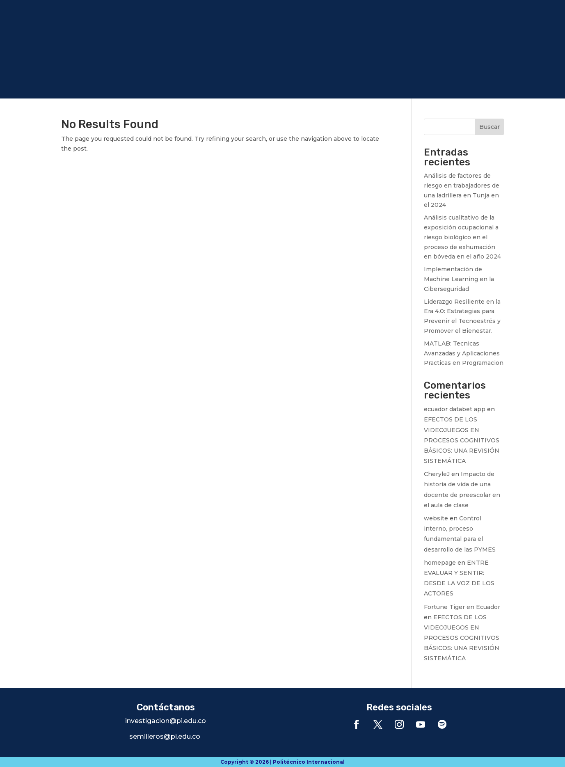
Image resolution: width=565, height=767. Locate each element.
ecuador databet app (454, 409)
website (436, 518)
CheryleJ (437, 474)
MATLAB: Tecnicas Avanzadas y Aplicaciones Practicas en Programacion (463, 353)
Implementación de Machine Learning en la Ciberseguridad (459, 279)
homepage (440, 562)
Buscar (489, 127)
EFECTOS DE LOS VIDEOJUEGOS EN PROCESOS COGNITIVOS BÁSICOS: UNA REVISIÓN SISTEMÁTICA (461, 440)
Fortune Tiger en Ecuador (462, 607)
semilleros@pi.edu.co (164, 736)
